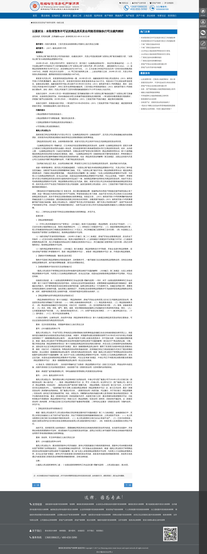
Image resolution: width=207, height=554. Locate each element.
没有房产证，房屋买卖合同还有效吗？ (155, 102)
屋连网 (83, 515)
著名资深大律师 (51, 531)
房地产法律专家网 (66, 520)
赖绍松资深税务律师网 (85, 504)
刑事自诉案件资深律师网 (122, 515)
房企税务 (151, 16)
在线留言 (81, 531)
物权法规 (60, 23)
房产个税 (140, 16)
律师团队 (62, 531)
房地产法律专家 (139, 3)
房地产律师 (155, 3)
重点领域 (45, 16)
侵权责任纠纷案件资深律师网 (99, 515)
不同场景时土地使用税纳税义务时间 (154, 96)
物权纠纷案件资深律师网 (106, 520)
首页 (35, 16)
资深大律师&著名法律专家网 (154, 520)
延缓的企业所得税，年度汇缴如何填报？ (156, 109)
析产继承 (109, 16)
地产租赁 (130, 16)
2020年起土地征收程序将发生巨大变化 (155, 51)
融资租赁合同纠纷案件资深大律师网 (64, 509)
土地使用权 (105, 90)
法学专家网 (122, 520)
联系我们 (172, 16)
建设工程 (77, 16)
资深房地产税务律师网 (114, 509)
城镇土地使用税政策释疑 (150, 92)
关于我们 (90, 531)
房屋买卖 (66, 16)
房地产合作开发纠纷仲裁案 (151, 67)
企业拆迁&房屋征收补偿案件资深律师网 (111, 504)
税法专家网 (91, 520)
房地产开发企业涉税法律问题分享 (154, 64)
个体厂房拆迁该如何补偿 (150, 44)
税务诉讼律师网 (135, 520)
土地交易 (87, 16)
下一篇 (128, 485)
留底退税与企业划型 (148, 99)
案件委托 (72, 531)
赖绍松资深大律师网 (136, 504)
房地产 (60, 224)
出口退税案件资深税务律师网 (162, 509)
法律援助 (168, 3)
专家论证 (123, 3)
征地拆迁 (56, 16)
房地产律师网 (80, 520)
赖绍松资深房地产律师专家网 (44, 23)
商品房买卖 (54, 72)
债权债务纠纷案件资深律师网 (56, 504)
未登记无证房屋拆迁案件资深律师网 (147, 515)
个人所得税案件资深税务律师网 (137, 509)
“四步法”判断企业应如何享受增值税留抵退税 (158, 106)
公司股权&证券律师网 (48, 520)
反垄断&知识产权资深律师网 (68, 515)
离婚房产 (119, 16)
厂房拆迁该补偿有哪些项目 (151, 57)
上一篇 (36, 485)
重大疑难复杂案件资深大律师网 (158, 504)
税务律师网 (167, 515)
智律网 (72, 504)
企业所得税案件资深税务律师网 (92, 509)
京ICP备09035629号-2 (104, 552)
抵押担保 (98, 16)
